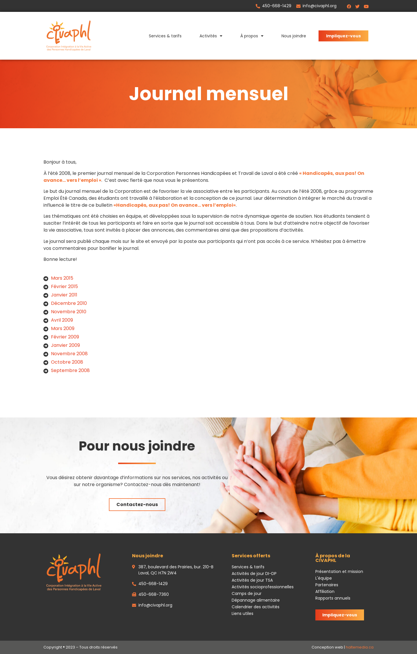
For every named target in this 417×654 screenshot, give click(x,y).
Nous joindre (293, 36)
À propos (252, 36)
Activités (211, 36)
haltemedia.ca (360, 647)
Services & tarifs (165, 36)
